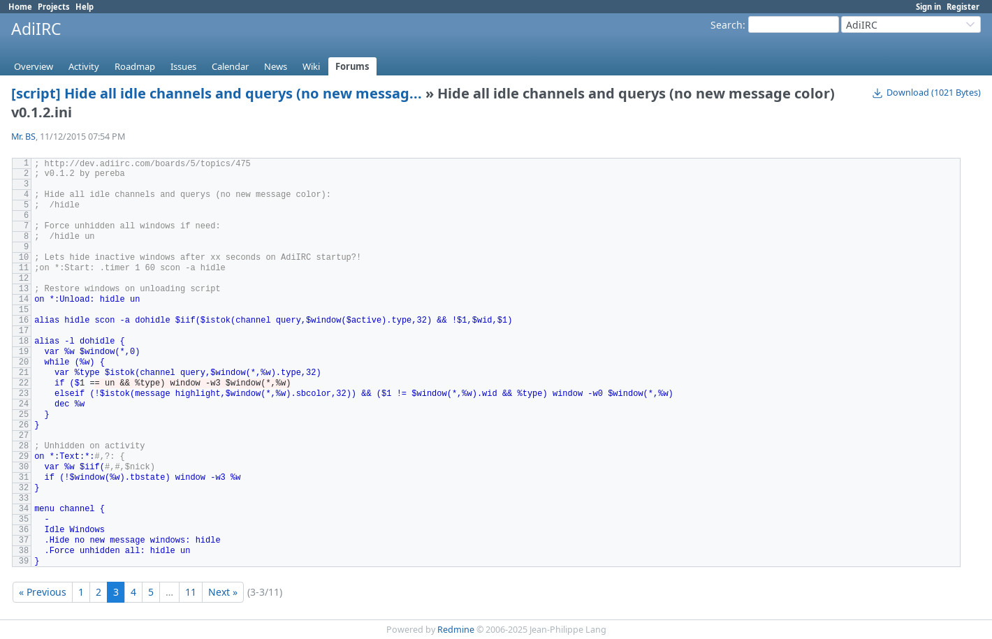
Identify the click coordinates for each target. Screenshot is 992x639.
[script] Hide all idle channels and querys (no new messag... (216, 93)
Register (963, 6)
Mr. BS (23, 136)
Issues (183, 66)
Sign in (928, 6)
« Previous (42, 591)
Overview (33, 66)
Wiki (311, 66)
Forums (352, 66)
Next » (223, 591)
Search (726, 24)
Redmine (455, 630)
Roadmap (135, 66)
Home (20, 6)
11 (190, 591)
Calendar (230, 66)
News (275, 66)
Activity (83, 66)
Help (84, 6)
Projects (54, 6)
